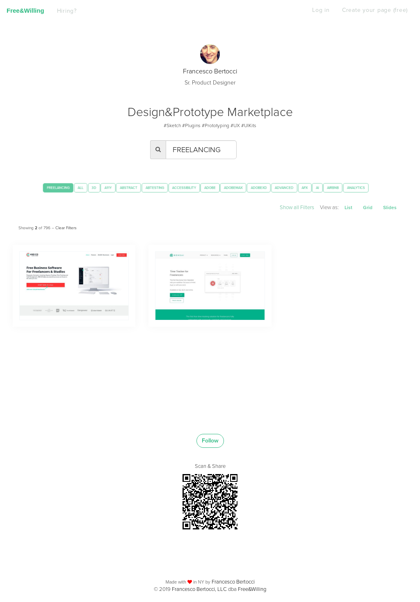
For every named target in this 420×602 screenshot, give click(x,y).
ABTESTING (153, 187)
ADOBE (221, 187)
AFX (334, 187)
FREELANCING (37, 187)
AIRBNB (367, 187)
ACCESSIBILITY (189, 187)
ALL (64, 187)
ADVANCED (309, 187)
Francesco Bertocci (210, 71)
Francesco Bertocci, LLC (199, 587)
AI (349, 187)
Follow (210, 438)
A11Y (97, 187)
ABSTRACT (122, 187)
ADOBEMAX (248, 187)
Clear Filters (66, 225)
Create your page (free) (374, 10)
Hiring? (67, 11)
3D (80, 187)
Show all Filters (292, 207)
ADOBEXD (279, 187)
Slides (389, 207)
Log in (320, 10)
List (346, 207)
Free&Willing (25, 10)
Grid (366, 207)
